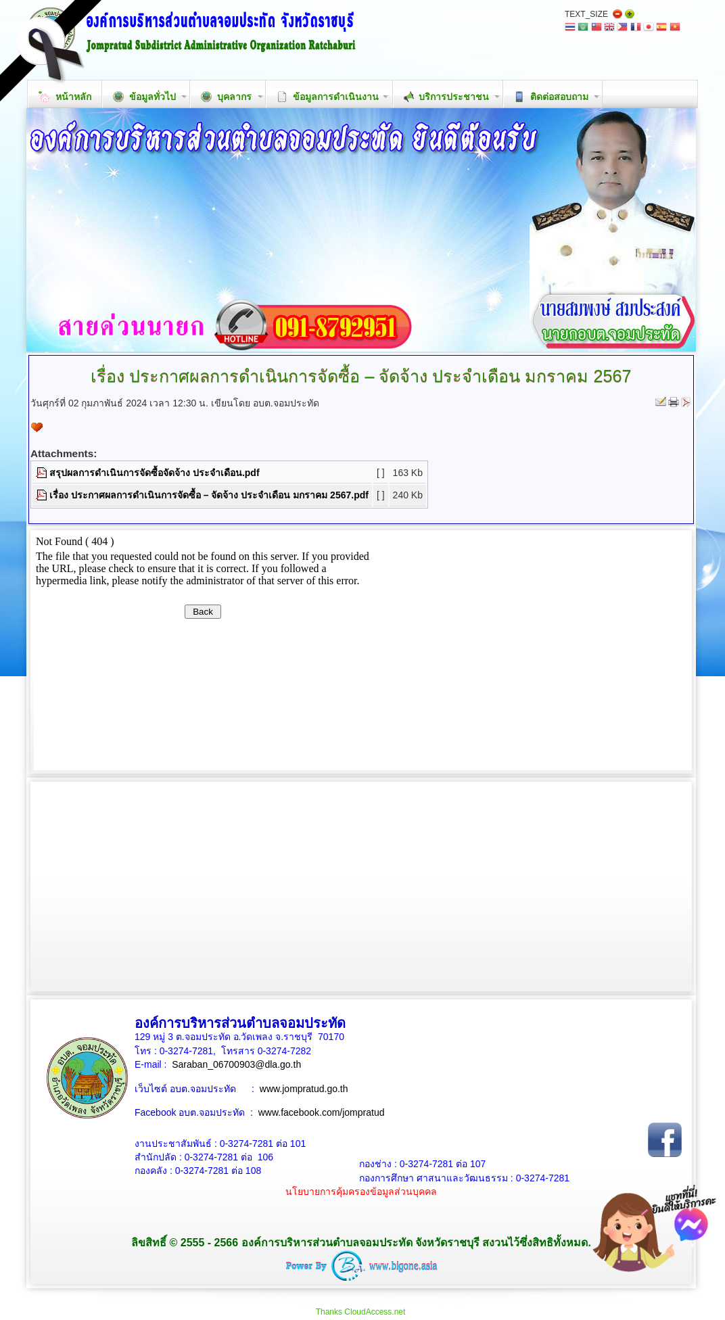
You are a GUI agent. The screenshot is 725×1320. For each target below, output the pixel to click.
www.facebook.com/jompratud (321, 1112)
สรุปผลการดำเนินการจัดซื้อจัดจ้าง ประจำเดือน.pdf (154, 472)
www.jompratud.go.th (304, 1088)
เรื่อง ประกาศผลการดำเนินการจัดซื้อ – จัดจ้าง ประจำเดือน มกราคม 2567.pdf (209, 495)
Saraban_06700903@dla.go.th (236, 1064)
